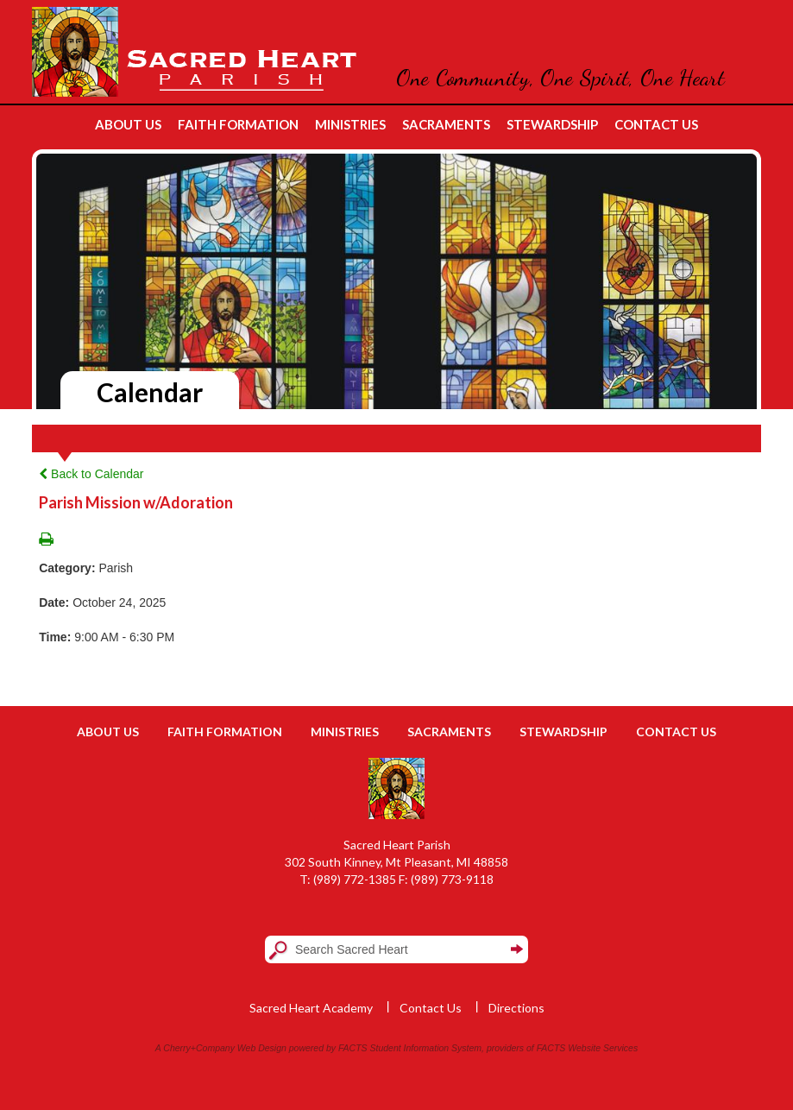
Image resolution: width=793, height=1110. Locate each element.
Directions (516, 1007)
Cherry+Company (199, 1048)
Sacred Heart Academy (311, 1007)
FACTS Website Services (587, 1048)
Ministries (345, 731)
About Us (108, 731)
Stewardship (563, 731)
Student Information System (426, 1048)
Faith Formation (224, 731)
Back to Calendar (91, 474)
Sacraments (449, 731)
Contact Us (676, 731)
